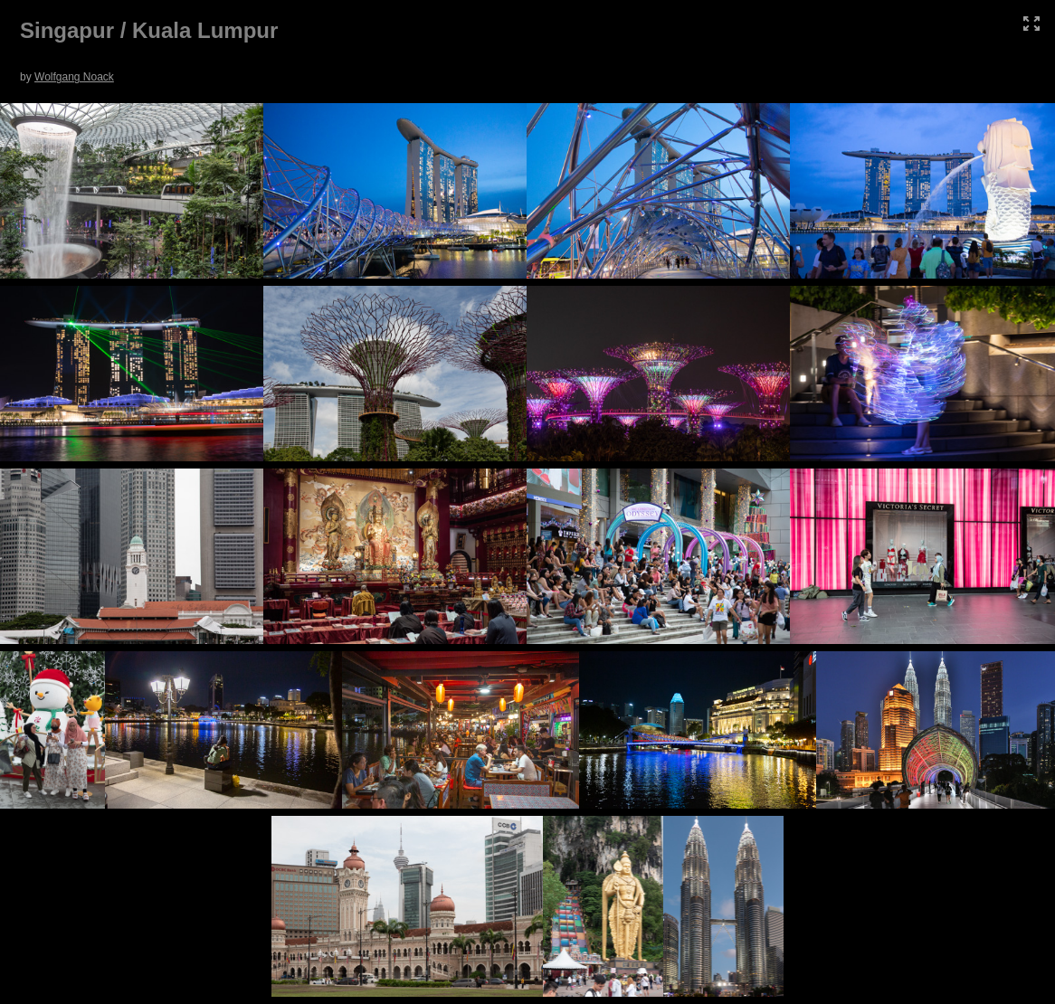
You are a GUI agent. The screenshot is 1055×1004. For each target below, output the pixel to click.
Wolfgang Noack (74, 77)
